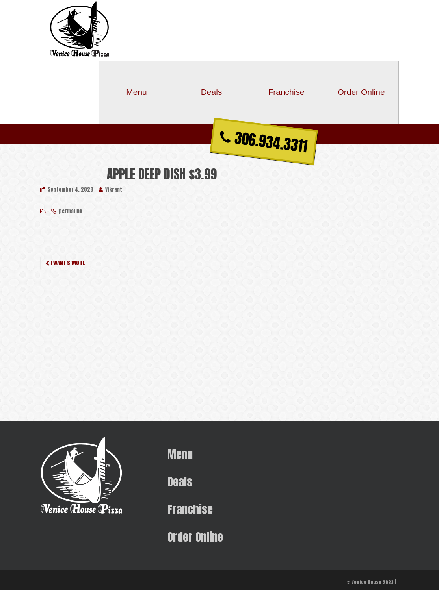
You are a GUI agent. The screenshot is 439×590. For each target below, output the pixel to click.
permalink (70, 211)
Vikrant (113, 189)
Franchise (286, 91)
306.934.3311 (264, 141)
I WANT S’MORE (65, 263)
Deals (211, 91)
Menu (136, 91)
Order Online (361, 91)
